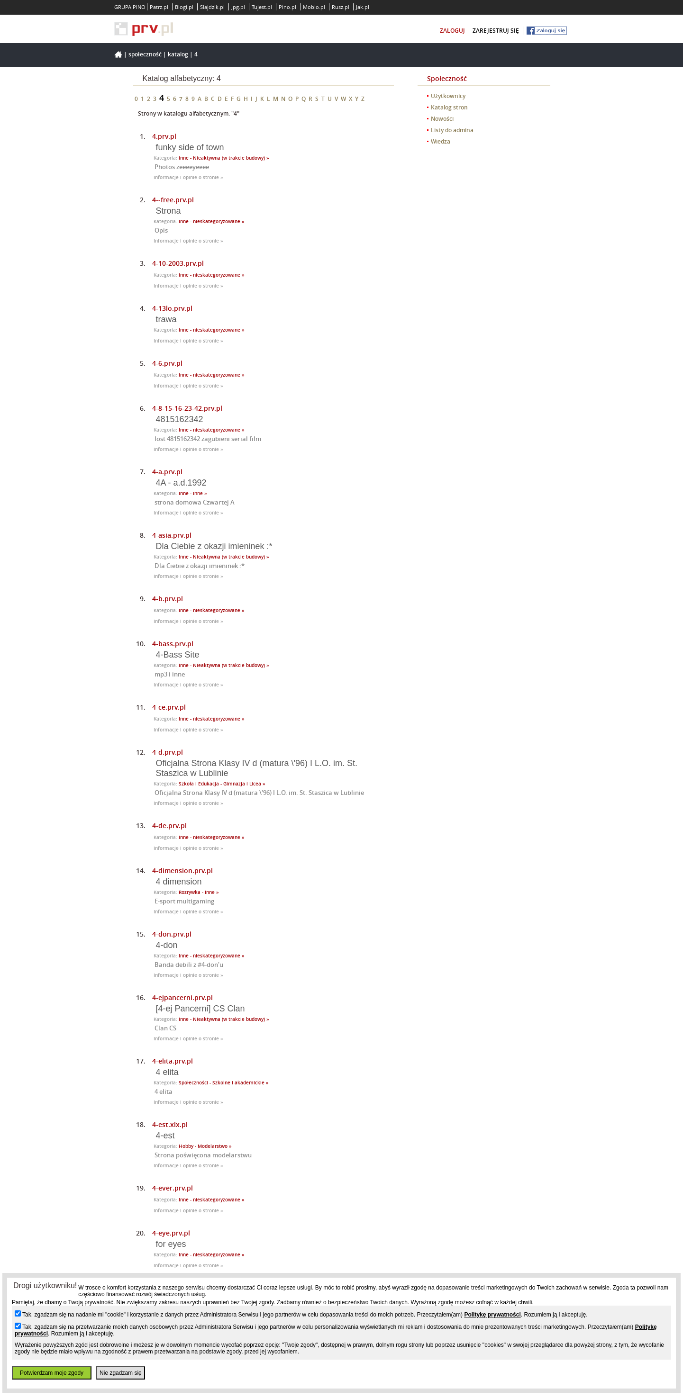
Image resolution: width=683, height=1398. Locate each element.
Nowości (442, 119)
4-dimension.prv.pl (182, 870)
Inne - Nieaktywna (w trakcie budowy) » (224, 158)
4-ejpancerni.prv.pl (182, 997)
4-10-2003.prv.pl (178, 263)
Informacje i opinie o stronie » (188, 177)
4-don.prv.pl (171, 933)
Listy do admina (452, 130)
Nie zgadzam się (121, 1373)
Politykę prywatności (492, 1314)
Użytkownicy (448, 96)
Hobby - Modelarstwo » (205, 1146)
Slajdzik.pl (212, 6)
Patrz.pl (159, 6)
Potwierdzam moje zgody (51, 1373)
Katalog (178, 54)
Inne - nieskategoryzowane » (212, 221)
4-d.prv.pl (167, 752)
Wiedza (440, 141)
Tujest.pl (262, 6)
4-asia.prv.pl (171, 535)
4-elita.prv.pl (172, 1060)
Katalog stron (449, 107)
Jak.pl (362, 6)
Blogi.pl (184, 6)
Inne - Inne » (193, 493)
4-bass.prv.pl (172, 643)
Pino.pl (287, 6)
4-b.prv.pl (167, 598)
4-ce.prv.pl (169, 707)
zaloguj (452, 31)
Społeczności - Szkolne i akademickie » (224, 1083)
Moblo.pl (314, 6)
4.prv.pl (164, 136)
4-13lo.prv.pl (172, 308)
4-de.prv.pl (169, 825)
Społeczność (145, 54)
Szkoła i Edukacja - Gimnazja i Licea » (222, 784)
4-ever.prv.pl (172, 1187)
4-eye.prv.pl (171, 1232)
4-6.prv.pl (167, 363)
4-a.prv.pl (167, 471)
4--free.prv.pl (173, 199)
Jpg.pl (238, 6)
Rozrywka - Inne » (199, 892)
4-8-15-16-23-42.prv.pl (187, 408)
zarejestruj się (496, 31)
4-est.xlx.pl (170, 1124)
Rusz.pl (340, 6)
